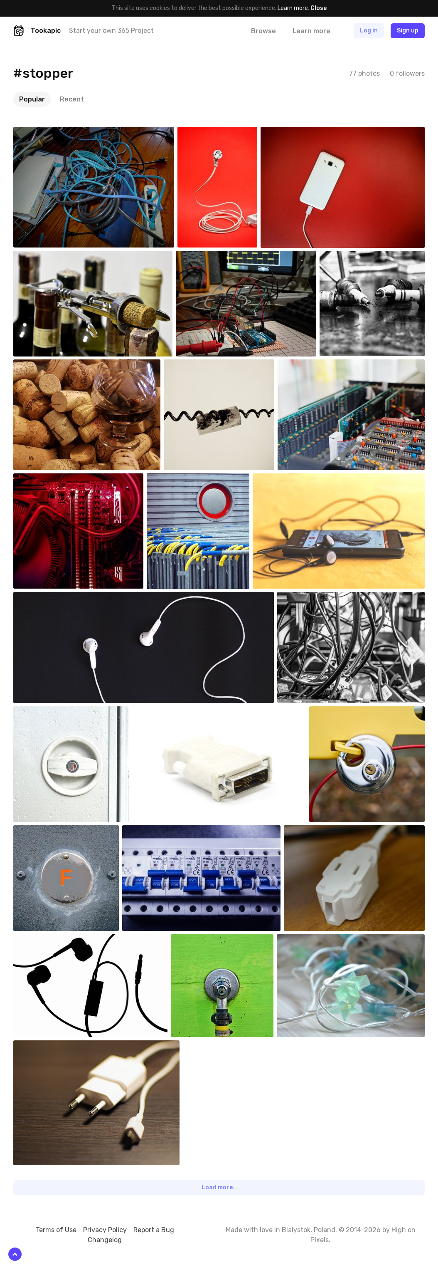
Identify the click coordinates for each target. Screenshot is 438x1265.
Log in (369, 30)
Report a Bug (153, 1230)
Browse (263, 31)
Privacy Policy (105, 1230)
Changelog (105, 1240)
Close (318, 8)
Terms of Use (56, 1230)
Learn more (293, 8)
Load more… (219, 1187)
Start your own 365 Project (111, 31)
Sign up (407, 30)
